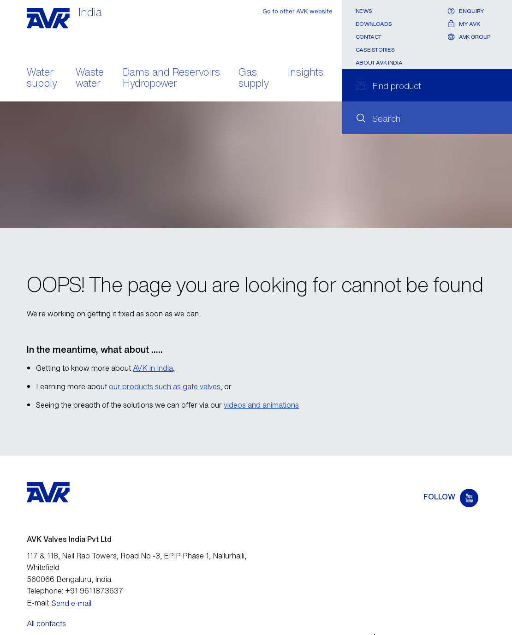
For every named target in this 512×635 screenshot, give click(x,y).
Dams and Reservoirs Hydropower (171, 78)
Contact (368, 37)
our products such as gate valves (164, 386)
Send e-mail (71, 603)
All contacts (46, 623)
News (364, 11)
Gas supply (253, 78)
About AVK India (379, 62)
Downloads (374, 24)
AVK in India (153, 368)
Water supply (42, 78)
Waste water (90, 78)
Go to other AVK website (297, 11)
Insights (305, 72)
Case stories (375, 49)
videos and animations (261, 404)
